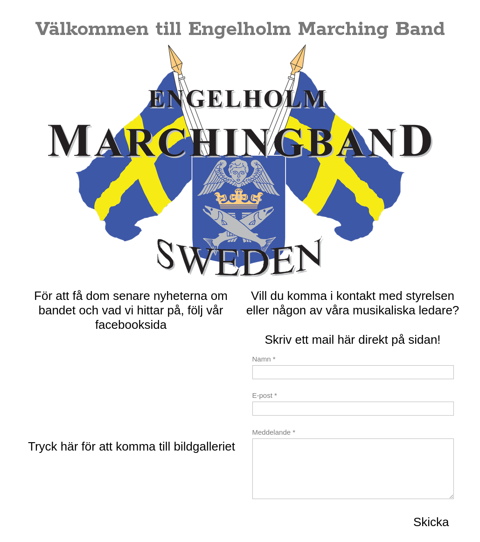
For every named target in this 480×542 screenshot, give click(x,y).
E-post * (264, 395)
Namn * (264, 359)
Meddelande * (274, 432)
